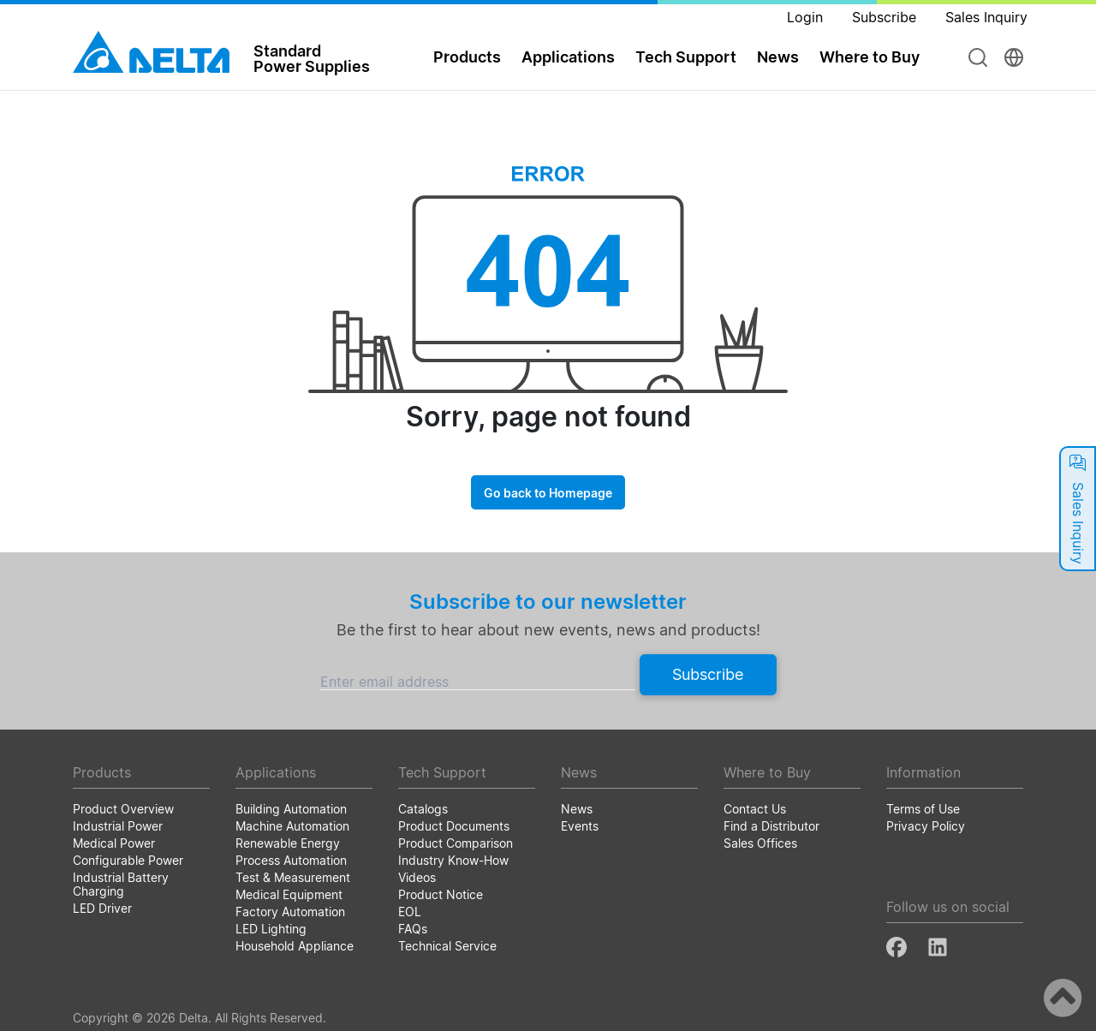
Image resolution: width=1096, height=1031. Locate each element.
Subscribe (707, 674)
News (778, 57)
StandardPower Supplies (311, 58)
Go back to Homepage (548, 493)
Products (467, 57)
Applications (568, 57)
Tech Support (685, 57)
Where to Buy (869, 57)
